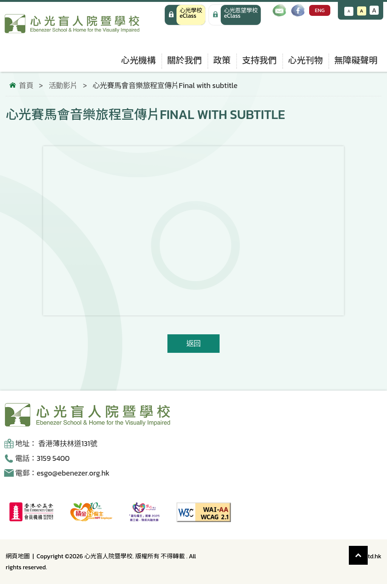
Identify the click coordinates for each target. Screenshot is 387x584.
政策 (222, 60)
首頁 (26, 85)
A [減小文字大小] (349, 11)
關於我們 (184, 60)
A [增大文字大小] (374, 10)
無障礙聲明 (356, 60)
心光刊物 (305, 60)
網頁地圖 (18, 556)
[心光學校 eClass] (185, 15)
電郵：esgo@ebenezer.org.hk (62, 473)
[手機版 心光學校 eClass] (235, 15)
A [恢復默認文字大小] (361, 10)
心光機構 (138, 60)
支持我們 (259, 60)
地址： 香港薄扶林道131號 (56, 443)
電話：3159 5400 (42, 458)
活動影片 (63, 85)
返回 (193, 343)
